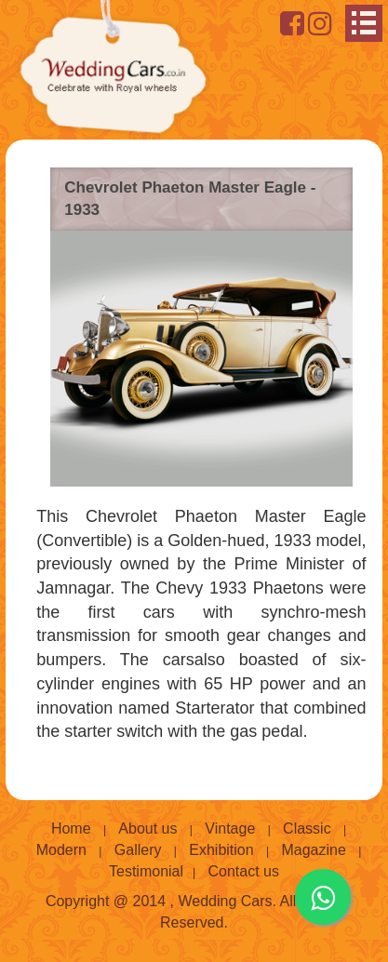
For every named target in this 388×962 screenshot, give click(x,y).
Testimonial (146, 871)
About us (147, 828)
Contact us (243, 871)
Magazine (313, 850)
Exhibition (221, 850)
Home (71, 828)
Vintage (230, 828)
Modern (61, 850)
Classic (307, 828)
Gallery (138, 850)
